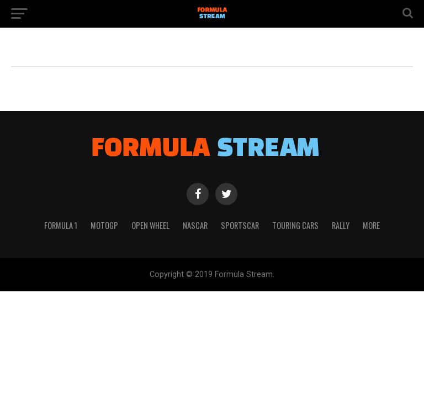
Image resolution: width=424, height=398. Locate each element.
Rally (340, 225)
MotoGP (104, 225)
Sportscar (240, 225)
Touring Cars (295, 225)
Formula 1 (60, 225)
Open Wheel (150, 225)
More (371, 225)
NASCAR (195, 225)
